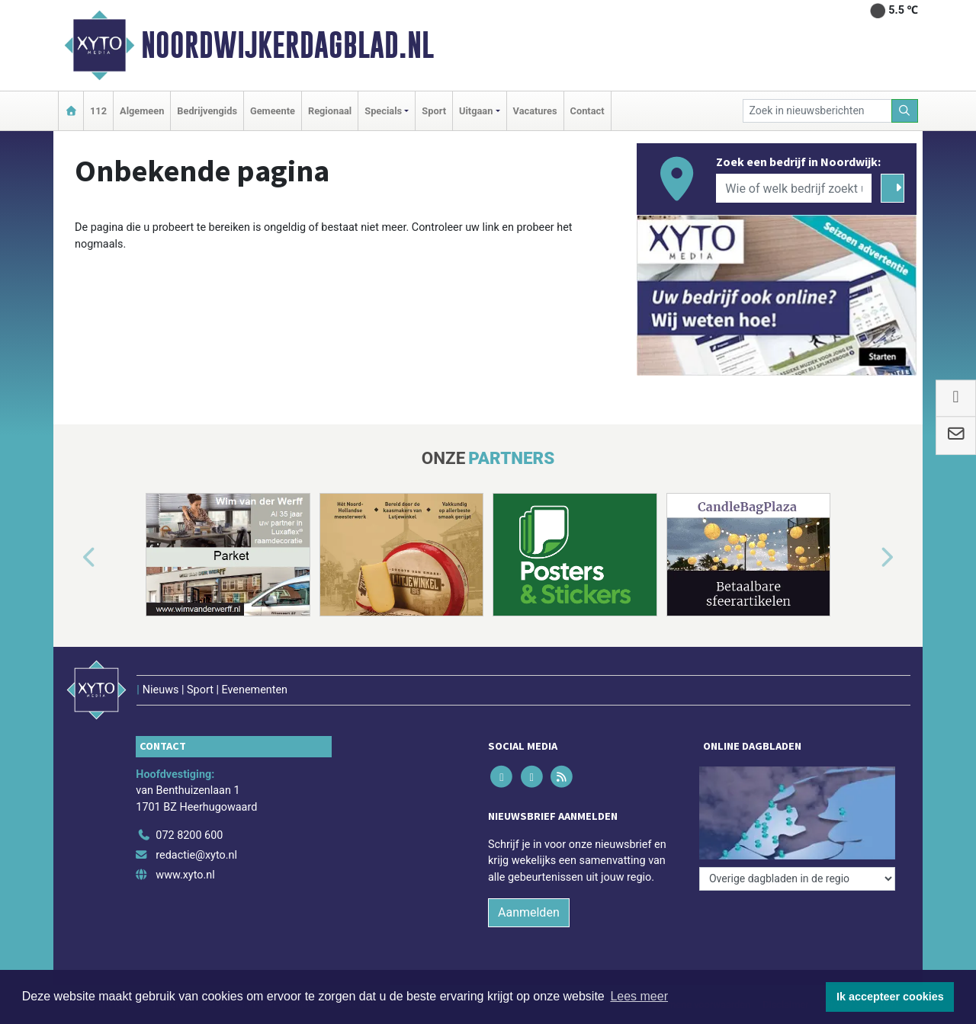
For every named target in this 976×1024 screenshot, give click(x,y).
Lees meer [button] (639, 996)
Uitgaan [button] (476, 111)
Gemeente (272, 111)
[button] (71, 558)
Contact (587, 111)
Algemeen (142, 111)
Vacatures (535, 111)
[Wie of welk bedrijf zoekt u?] (794, 188)
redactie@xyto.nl (196, 855)
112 (98, 111)
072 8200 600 (189, 835)
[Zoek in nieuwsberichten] (817, 111)
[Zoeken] (905, 111)
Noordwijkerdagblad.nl (287, 45)
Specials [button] (383, 111)
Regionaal (330, 111)
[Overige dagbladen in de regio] (797, 879)
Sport (434, 111)
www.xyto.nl (185, 875)
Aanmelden (529, 912)
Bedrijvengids (207, 111)
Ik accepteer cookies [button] (890, 996)
